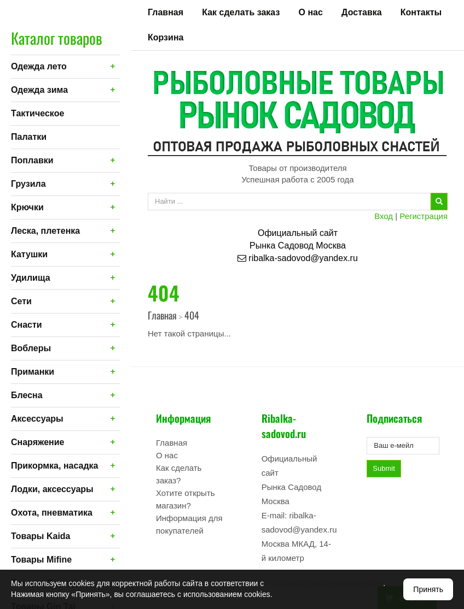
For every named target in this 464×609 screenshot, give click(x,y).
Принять (428, 589)
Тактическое (37, 113)
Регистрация (423, 216)
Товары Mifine (41, 559)
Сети (21, 301)
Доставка (361, 12)
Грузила (28, 183)
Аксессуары (37, 418)
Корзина (165, 37)
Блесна (27, 395)
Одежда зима (39, 89)
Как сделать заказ (241, 12)
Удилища (30, 277)
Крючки (27, 207)
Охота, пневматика (51, 512)
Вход (383, 216)
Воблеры (31, 348)
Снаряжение (37, 442)
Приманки (32, 371)
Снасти (26, 324)
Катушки (29, 254)
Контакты (421, 12)
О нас (311, 12)
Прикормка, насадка (54, 465)
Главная (165, 12)
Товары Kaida (41, 536)
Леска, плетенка (45, 230)
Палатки (29, 136)
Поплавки (32, 160)
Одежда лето (39, 66)
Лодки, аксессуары (52, 489)
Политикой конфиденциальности (324, 583)
